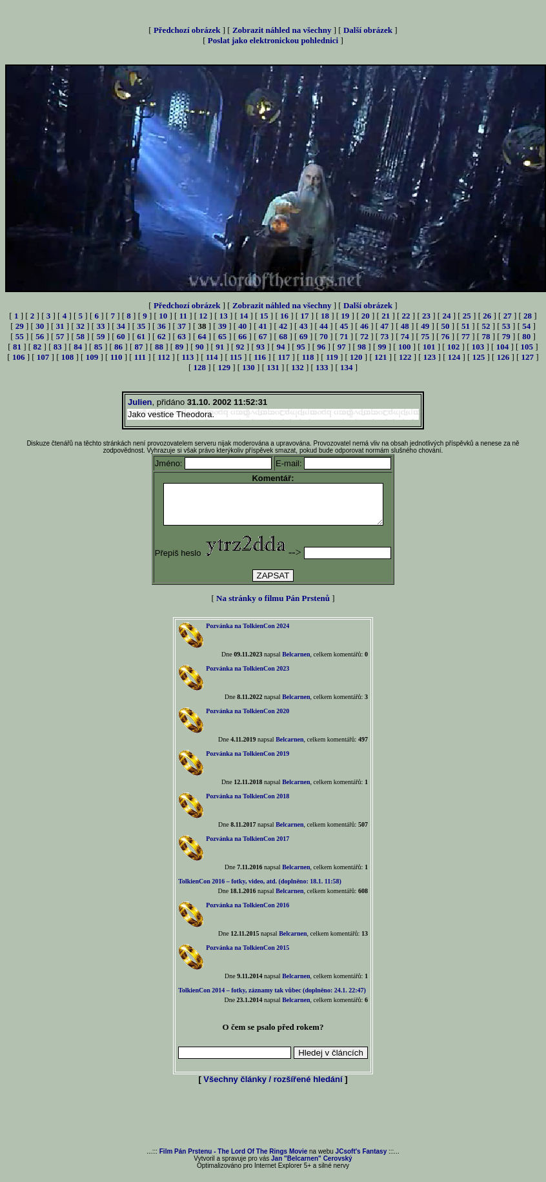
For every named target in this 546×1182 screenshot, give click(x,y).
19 (345, 315)
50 (445, 326)
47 (384, 326)
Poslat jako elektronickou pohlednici (273, 40)
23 (426, 315)
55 (19, 336)
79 (506, 336)
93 (260, 346)
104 (502, 346)
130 (248, 367)
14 (243, 315)
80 (526, 336)
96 (321, 346)
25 (467, 315)
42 (283, 326)
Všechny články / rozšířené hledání (272, 1087)
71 (343, 336)
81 (17, 346)
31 (60, 326)
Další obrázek (367, 30)
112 (163, 357)
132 (297, 367)
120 (356, 357)
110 (116, 357)
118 (308, 357)
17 (304, 315)
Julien (140, 402)
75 (425, 336)
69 (303, 336)
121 (380, 357)
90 (200, 346)
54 (526, 326)
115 (236, 357)
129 (223, 367)
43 (303, 326)
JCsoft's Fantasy (361, 1159)
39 (222, 326)
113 (188, 357)
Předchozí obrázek (187, 30)
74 (405, 336)
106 (18, 357)
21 (385, 315)
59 (100, 336)
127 (527, 357)
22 (406, 315)
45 (343, 326)
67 (263, 336)
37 (181, 326)
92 (240, 346)
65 (222, 336)
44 (323, 326)
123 (429, 357)
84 (78, 346)
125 (478, 357)
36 (161, 326)
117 (284, 357)
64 (202, 336)
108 (67, 357)
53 (506, 326)
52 (485, 326)
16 (284, 315)
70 (323, 336)
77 (465, 336)
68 (283, 336)
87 (138, 346)
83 (58, 346)
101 (429, 346)
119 (332, 357)
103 (478, 346)
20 (365, 315)
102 (453, 346)
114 (212, 357)
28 (527, 315)
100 (404, 346)
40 (242, 326)
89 (179, 346)
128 (199, 367)
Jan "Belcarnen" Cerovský (311, 1166)
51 (465, 326)
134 (346, 367)
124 (454, 357)
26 (487, 315)
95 (301, 346)
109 (92, 357)
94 (280, 346)
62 (161, 336)
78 (485, 336)
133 (322, 367)
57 (60, 336)
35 (141, 326)
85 (98, 346)
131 (273, 367)
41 (263, 326)
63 (181, 336)
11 (183, 315)
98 (362, 346)
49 (425, 326)
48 (405, 326)
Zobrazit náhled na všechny (282, 30)
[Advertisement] (273, 1124)
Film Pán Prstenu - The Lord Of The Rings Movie (233, 1159)
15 (264, 315)
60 (121, 336)
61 (141, 336)
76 (445, 336)
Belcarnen (296, 661)
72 (364, 336)
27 (507, 315)
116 (260, 357)
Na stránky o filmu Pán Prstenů (273, 606)
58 (80, 336)
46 (364, 326)
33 (100, 326)
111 (140, 357)
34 (121, 326)
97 (342, 346)
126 (503, 357)
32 (80, 326)
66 (242, 336)
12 (203, 315)
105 (527, 346)
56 (39, 336)
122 (405, 357)
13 (223, 315)
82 (37, 346)
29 (19, 326)
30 (39, 326)
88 (159, 346)
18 (325, 315)
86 (118, 346)
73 (384, 336)
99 (382, 346)
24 (446, 315)
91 (220, 346)
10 (163, 315)
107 (43, 357)
